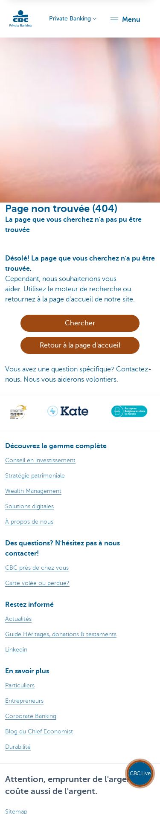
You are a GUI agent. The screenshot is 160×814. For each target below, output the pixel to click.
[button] (125, 19)
